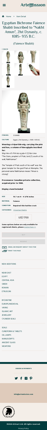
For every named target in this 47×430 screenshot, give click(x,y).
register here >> (30, 227)
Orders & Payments (23, 368)
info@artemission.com (23, 394)
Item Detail (21, 16)
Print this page (14, 251)
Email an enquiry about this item (22, 247)
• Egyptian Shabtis (20, 210)
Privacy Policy (23, 428)
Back (5, 49)
